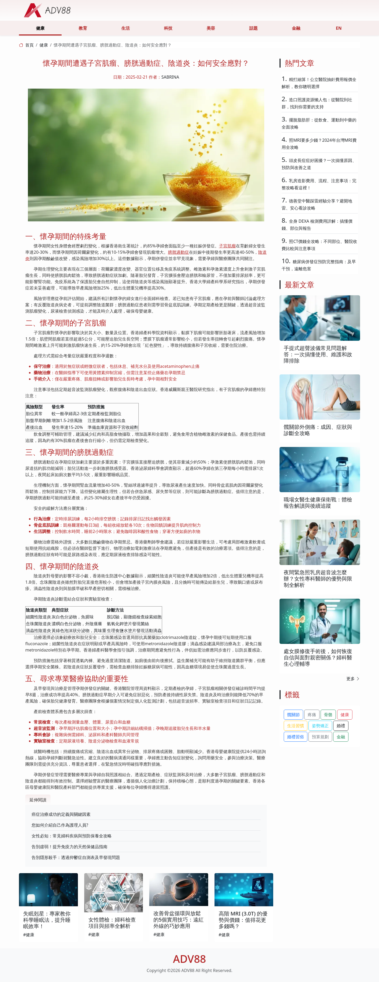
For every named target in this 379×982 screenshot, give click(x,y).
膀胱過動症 (178, 252)
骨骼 (328, 715)
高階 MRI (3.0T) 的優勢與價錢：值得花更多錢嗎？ (243, 920)
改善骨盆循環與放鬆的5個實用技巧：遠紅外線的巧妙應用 (178, 919)
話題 (253, 28)
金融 (296, 28)
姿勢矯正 (320, 726)
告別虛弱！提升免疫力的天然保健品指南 (69, 846)
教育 (83, 28)
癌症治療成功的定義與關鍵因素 (61, 814)
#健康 (28, 935)
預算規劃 (320, 737)
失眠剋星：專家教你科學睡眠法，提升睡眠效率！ (47, 920)
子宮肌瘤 (227, 246)
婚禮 (341, 726)
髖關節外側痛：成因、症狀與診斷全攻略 (318, 430)
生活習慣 (295, 726)
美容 (211, 28)
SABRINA (170, 77)
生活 (125, 28)
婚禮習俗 (295, 737)
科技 (168, 28)
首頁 (29, 45)
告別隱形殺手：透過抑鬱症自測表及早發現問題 (76, 857)
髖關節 (293, 715)
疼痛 (312, 715)
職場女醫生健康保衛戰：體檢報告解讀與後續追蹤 (318, 502)
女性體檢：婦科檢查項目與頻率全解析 (112, 922)
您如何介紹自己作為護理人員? (60, 825)
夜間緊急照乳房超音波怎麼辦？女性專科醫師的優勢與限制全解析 (318, 578)
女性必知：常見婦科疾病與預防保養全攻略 (72, 836)
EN (339, 28)
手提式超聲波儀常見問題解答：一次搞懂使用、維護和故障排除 (318, 354)
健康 (40, 28)
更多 (353, 678)
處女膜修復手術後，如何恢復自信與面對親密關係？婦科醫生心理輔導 (318, 657)
